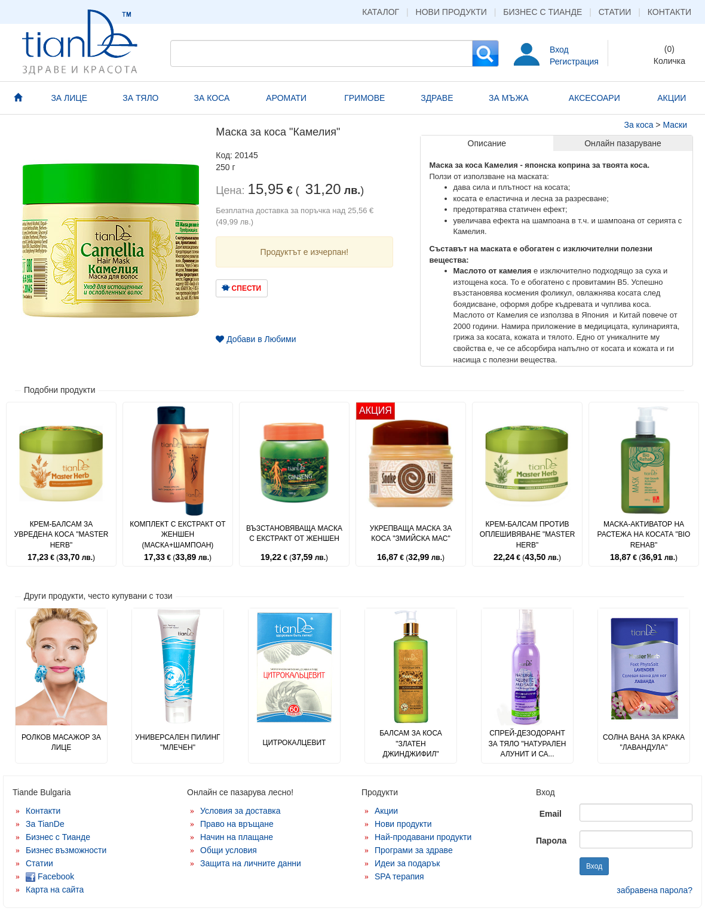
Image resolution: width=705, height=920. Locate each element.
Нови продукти (451, 12)
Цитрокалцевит (294, 743)
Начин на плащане (236, 837)
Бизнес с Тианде (542, 12)
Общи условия (228, 850)
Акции (386, 811)
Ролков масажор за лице (61, 742)
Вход (559, 49)
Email (551, 814)
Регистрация (574, 61)
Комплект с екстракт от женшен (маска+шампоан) (177, 534)
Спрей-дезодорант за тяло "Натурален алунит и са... (527, 743)
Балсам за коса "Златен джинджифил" (410, 743)
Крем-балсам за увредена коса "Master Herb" (61, 534)
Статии (615, 12)
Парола (551, 840)
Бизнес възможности (66, 850)
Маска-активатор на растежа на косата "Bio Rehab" (644, 534)
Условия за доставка (240, 811)
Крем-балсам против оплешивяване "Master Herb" (527, 534)
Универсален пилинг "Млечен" (177, 742)
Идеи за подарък (407, 863)
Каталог (380, 12)
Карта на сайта (55, 889)
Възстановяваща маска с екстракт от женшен (294, 533)
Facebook (50, 876)
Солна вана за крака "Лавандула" (644, 742)
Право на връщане (237, 824)
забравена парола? (654, 890)
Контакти (669, 12)
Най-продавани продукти (423, 837)
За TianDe (45, 824)
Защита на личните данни (250, 863)
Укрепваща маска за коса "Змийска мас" (411, 533)
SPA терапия (399, 876)
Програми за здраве (414, 850)
